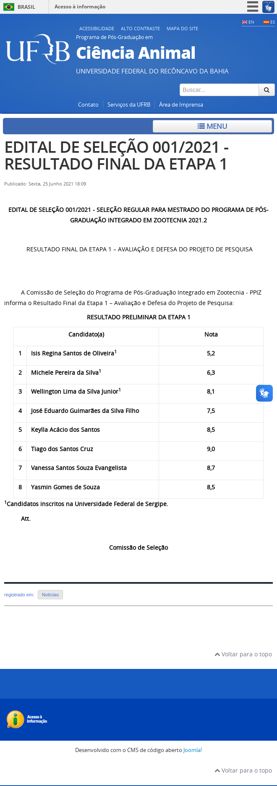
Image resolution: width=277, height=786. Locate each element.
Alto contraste (140, 28)
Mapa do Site (182, 28)
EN (251, 22)
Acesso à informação (80, 6)
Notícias (50, 594)
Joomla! (192, 750)
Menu (212, 126)
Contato (88, 104)
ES (272, 22)
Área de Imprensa (181, 104)
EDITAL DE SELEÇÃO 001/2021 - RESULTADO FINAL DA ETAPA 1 (116, 155)
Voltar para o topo (243, 654)
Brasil (26, 6)
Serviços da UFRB (128, 104)
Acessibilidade (96, 28)
